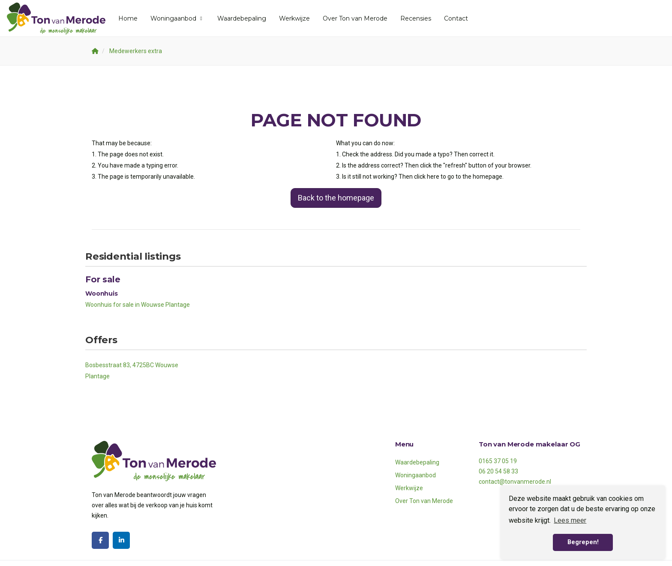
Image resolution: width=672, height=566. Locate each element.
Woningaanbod (177, 18)
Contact (456, 18)
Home (128, 18)
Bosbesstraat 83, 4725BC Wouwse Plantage (131, 371)
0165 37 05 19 (498, 461)
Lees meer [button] (570, 520)
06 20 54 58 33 (498, 471)
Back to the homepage (336, 197)
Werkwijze (294, 18)
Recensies (415, 18)
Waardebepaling (241, 18)
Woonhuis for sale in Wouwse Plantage (137, 304)
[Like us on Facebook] (100, 540)
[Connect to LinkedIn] (121, 540)
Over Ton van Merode (355, 18)
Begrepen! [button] (583, 542)
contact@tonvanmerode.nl (515, 481)
